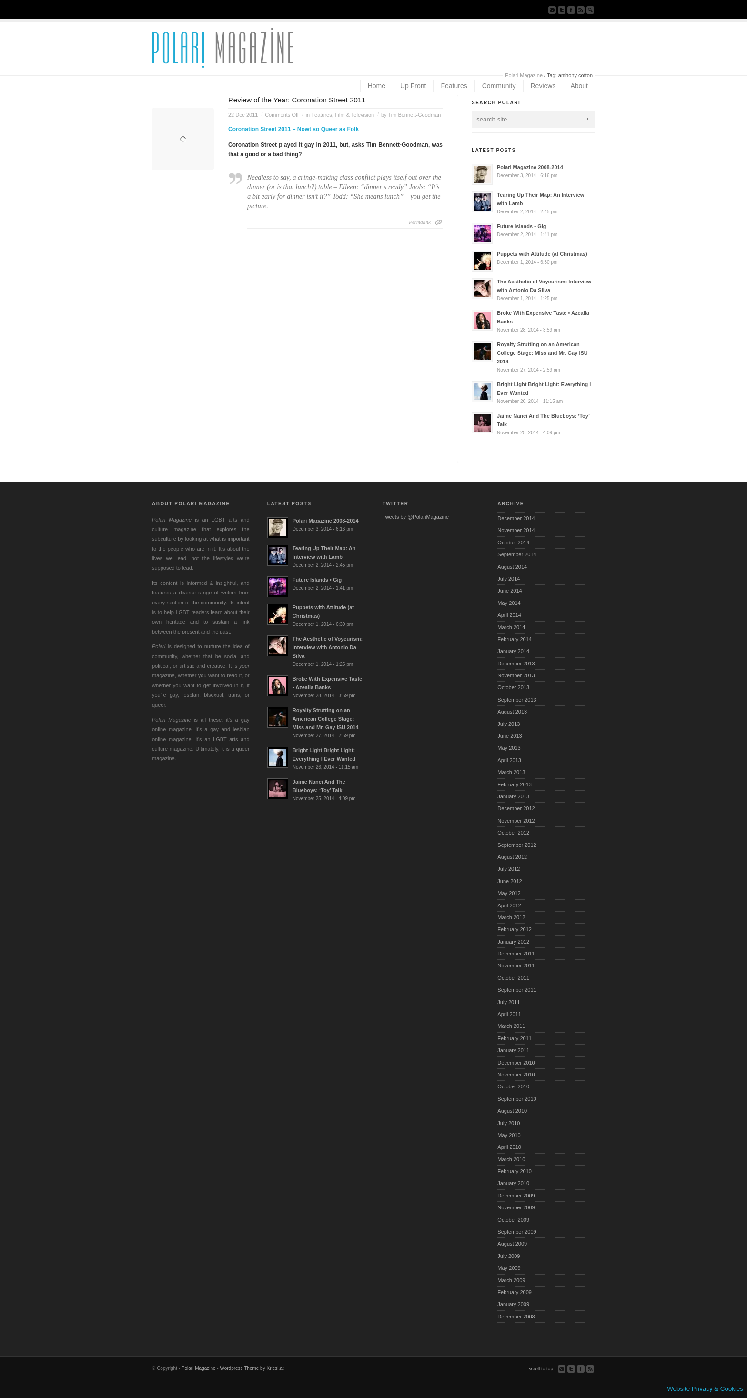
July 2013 (508, 724)
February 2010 (514, 1171)
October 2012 (513, 832)
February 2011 (514, 1038)
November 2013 (516, 675)
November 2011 (516, 965)
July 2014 (508, 579)
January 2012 (513, 942)
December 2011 (516, 953)
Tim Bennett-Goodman (414, 115)
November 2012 (516, 821)
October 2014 (513, 542)
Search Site (590, 10)
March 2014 (511, 627)
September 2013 (516, 700)
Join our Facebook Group (571, 10)
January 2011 (513, 1050)
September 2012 (516, 845)
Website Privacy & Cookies (705, 1388)
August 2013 (512, 711)
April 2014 (509, 615)
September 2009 (516, 1232)
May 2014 (508, 603)
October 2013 (513, 687)
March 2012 (511, 917)
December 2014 (516, 518)
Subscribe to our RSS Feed (580, 10)
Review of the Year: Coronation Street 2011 (297, 100)
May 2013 (508, 748)
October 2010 (513, 1086)
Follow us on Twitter (561, 10)
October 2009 (513, 1220)
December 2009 (516, 1195)
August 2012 (512, 857)
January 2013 (513, 796)
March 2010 (511, 1159)
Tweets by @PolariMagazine (416, 517)
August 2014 (512, 567)
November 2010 (516, 1074)
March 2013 (511, 772)
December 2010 (516, 1063)
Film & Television (354, 115)
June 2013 (509, 736)
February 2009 (514, 1292)
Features (321, 115)
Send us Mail (552, 10)
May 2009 (508, 1268)
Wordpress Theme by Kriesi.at (251, 1368)
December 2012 (516, 808)
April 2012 (509, 905)
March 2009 (511, 1280)
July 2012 (508, 869)
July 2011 (508, 1002)
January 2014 (513, 651)
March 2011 (511, 1026)
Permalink (420, 222)
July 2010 (508, 1123)
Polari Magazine (524, 75)
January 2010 (513, 1183)
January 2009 (513, 1304)
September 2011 (516, 990)
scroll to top (541, 1368)
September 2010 (516, 1099)
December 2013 (516, 663)
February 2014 (514, 639)
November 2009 (516, 1207)
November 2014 (516, 530)
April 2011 (509, 1014)
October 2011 (513, 978)
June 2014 (509, 590)
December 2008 (516, 1316)
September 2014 (516, 554)
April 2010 (509, 1147)
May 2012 (508, 893)
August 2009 (512, 1244)
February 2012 (514, 929)
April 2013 (509, 760)
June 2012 (509, 881)
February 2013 (514, 784)
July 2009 (508, 1256)
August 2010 (512, 1111)
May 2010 (508, 1135)
